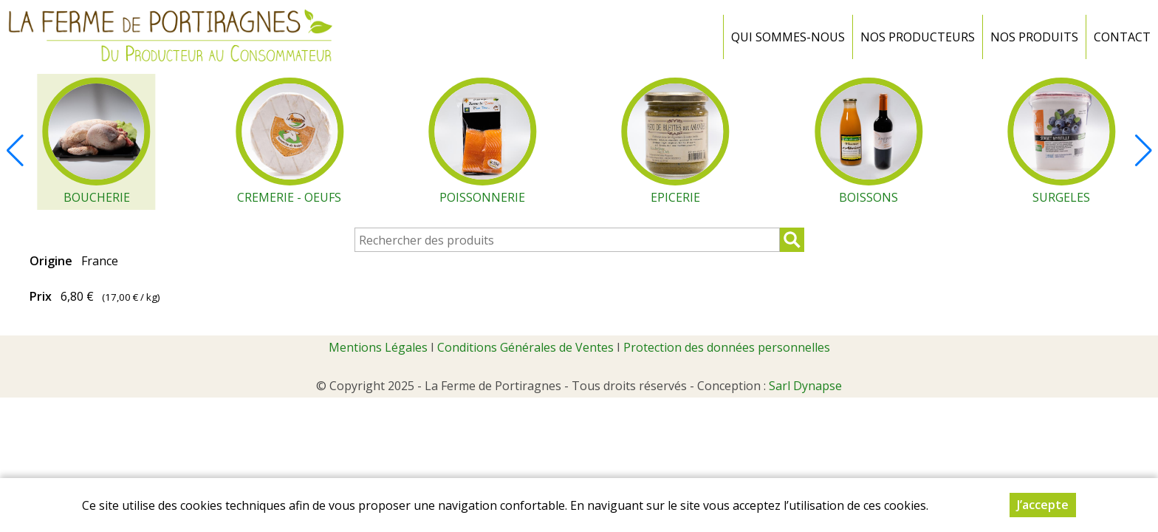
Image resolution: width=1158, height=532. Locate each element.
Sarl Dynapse (805, 386)
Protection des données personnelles (726, 347)
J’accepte (1043, 505)
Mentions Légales (378, 347)
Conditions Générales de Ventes (525, 347)
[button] (1143, 151)
